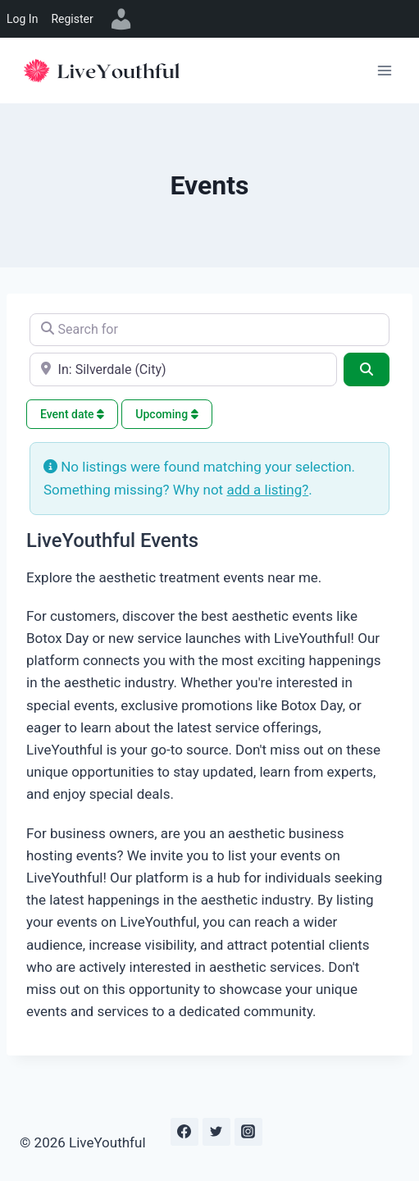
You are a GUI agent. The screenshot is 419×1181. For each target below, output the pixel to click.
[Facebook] (184, 1132)
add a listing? (267, 489)
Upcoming (166, 414)
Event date (72, 414)
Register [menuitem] (72, 18)
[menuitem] (121, 19)
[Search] (366, 369)
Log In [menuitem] (22, 18)
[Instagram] (248, 1132)
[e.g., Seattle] (183, 369)
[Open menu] (384, 70)
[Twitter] (216, 1132)
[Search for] (209, 329)
